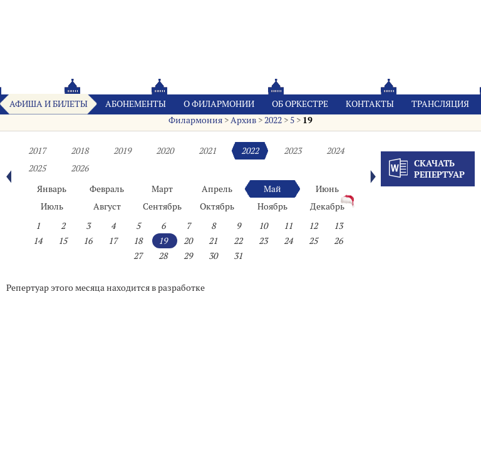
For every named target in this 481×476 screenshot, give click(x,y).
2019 (122, 150)
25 (313, 240)
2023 (292, 150)
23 (263, 240)
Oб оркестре (300, 103)
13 (338, 225)
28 (162, 255)
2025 (37, 168)
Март (162, 189)
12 (313, 225)
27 (137, 255)
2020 (164, 150)
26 (338, 240)
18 (137, 240)
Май (272, 189)
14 (37, 240)
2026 (79, 168)
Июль (52, 206)
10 (263, 225)
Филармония (195, 120)
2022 (273, 120)
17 (112, 240)
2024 (335, 150)
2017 (37, 150)
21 (213, 240)
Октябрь (217, 206)
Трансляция (440, 103)
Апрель (217, 189)
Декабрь (327, 206)
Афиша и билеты (48, 103)
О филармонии (219, 103)
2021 (207, 150)
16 (87, 240)
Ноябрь (272, 206)
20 (188, 240)
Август (107, 206)
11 (288, 225)
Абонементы (135, 103)
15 (62, 240)
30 (213, 255)
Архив (243, 120)
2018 (79, 150)
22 (238, 240)
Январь (51, 189)
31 (238, 255)
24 (288, 240)
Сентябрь (162, 206)
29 (188, 255)
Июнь (327, 189)
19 (308, 120)
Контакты (370, 103)
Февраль (107, 189)
